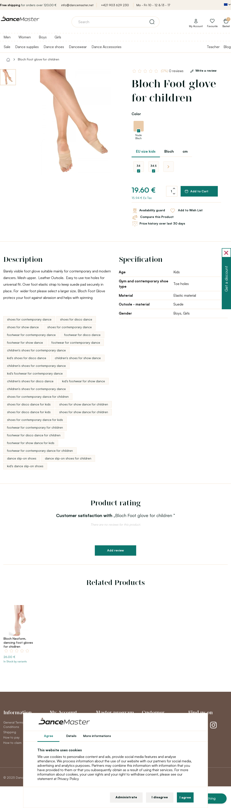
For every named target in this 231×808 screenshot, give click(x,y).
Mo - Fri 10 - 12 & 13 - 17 (153, 5)
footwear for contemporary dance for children (40, 450)
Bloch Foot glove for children (38, 59)
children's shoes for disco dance (30, 381)
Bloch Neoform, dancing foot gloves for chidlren (18, 642)
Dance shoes (54, 47)
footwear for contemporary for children (35, 427)
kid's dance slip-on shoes (25, 466)
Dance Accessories (106, 47)
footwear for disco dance (82, 335)
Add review (115, 550)
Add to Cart (196, 191)
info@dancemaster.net (77, 5)
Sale (7, 47)
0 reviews (172, 71)
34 (138, 165)
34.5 (153, 165)
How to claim (12, 742)
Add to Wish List (186, 210)
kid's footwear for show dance (83, 381)
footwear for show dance (25, 342)
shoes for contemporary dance (29, 319)
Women (24, 37)
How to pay (11, 737)
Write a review (202, 70)
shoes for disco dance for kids (29, 404)
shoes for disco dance (76, 319)
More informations (97, 736)
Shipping (9, 732)
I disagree (160, 797)
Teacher (213, 47)
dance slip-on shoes (21, 458)
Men (7, 37)
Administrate (126, 797)
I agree (185, 797)
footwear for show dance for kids (30, 443)
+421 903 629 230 (115, 5)
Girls (58, 37)
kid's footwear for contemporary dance (35, 373)
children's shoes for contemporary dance (36, 350)
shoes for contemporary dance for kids (35, 420)
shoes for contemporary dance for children (38, 396)
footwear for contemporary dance (31, 335)
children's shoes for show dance (78, 358)
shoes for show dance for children (83, 404)
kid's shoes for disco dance (26, 358)
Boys (43, 37)
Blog (227, 47)
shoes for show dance (23, 327)
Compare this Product (153, 217)
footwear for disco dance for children (33, 435)
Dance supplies (27, 47)
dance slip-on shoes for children (68, 458)
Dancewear (78, 47)
